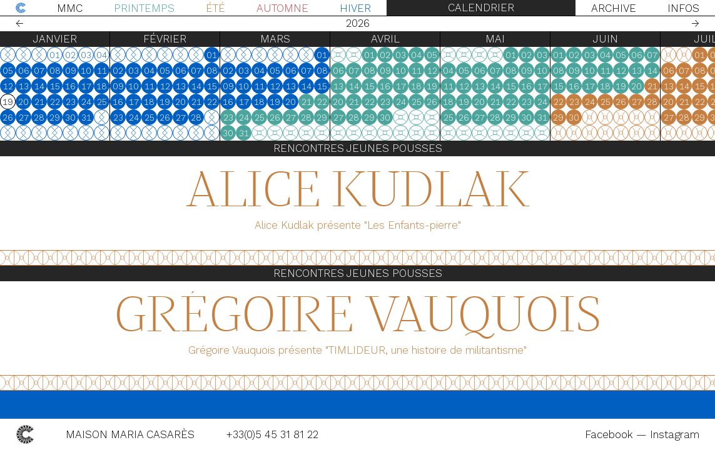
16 (70, 86)
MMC (70, 8)
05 (8, 71)
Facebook (610, 434)
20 (23, 102)
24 (86, 102)
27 (24, 117)
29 (54, 117)
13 (24, 86)
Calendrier (481, 7)
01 (211, 55)
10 (86, 71)
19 (165, 102)
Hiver (355, 8)
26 (8, 117)
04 (149, 71)
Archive (613, 8)
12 (8, 86)
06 (23, 71)
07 (39, 71)
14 (39, 86)
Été (215, 8)
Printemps (144, 8)
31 (86, 117)
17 (86, 86)
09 (70, 71)
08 (55, 71)
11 (102, 71)
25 (102, 102)
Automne (282, 8)
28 (39, 117)
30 (70, 117)
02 (118, 71)
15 (55, 86)
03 (133, 71)
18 (101, 86)
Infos (683, 8)
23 (71, 102)
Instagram (674, 434)
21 (39, 102)
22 (55, 102)
